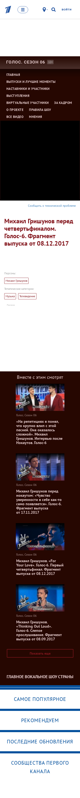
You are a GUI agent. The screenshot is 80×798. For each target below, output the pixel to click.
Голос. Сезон (25, 62)
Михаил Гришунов (16, 281)
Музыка (10, 296)
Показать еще (40, 653)
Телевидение (27, 296)
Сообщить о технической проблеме (52, 206)
